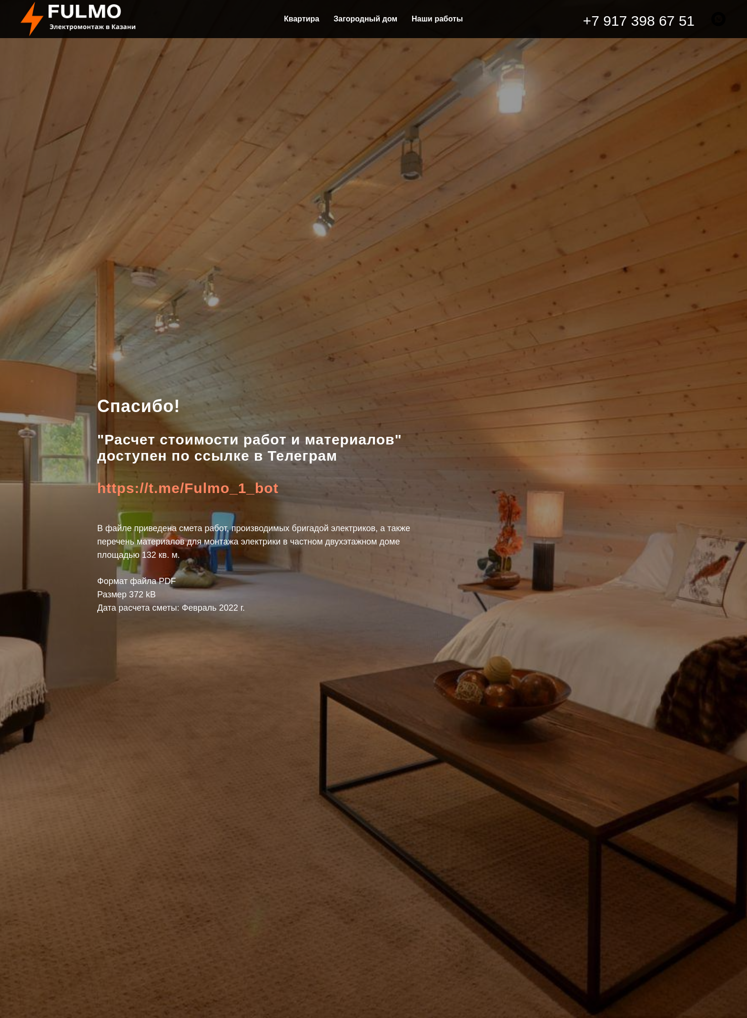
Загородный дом (365, 19)
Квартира (301, 19)
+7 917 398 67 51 (639, 21)
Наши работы (437, 19)
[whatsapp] (718, 19)
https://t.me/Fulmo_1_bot (188, 488)
